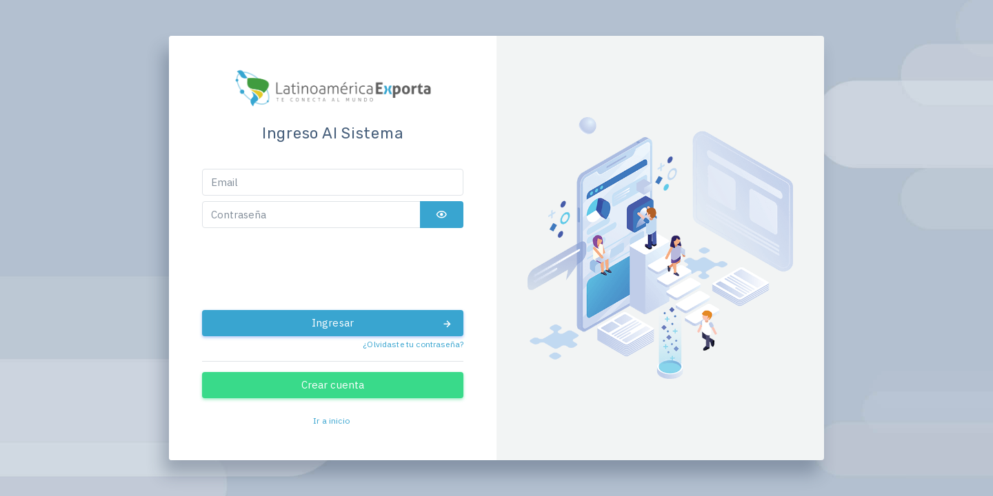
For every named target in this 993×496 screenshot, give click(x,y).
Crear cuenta (333, 384)
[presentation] (333, 269)
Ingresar (382, 323)
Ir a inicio (331, 420)
